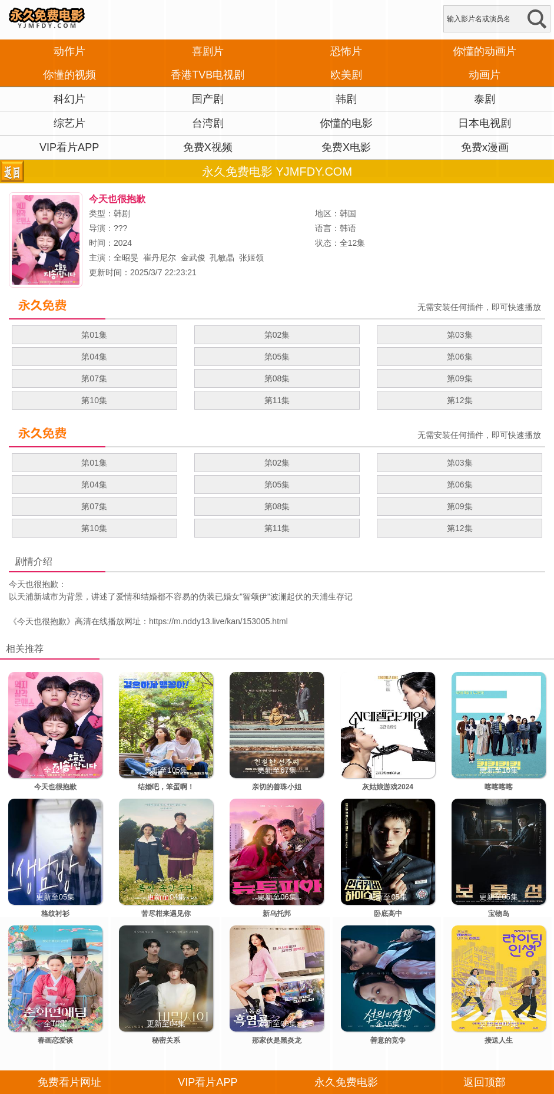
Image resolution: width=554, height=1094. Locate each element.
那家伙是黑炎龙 (276, 1040)
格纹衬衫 (55, 914)
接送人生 (499, 1040)
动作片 (69, 51)
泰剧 (484, 99)
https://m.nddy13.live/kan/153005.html (218, 621)
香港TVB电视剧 (207, 75)
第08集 (277, 378)
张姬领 (251, 257)
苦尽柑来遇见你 (166, 914)
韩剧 (346, 99)
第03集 (460, 335)
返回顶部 (484, 1082)
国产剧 (208, 99)
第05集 (277, 356)
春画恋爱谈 (55, 1040)
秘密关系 (166, 1040)
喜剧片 (208, 51)
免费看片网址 (69, 1082)
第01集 (94, 335)
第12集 (460, 400)
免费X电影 (346, 147)
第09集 (460, 378)
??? (120, 228)
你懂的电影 (346, 123)
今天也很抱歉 (42, 621)
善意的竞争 (388, 1040)
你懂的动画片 (484, 51)
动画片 (484, 75)
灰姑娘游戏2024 (387, 787)
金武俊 (193, 257)
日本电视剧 (484, 123)
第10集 (94, 400)
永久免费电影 (346, 1082)
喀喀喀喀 (499, 787)
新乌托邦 (277, 914)
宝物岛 (498, 914)
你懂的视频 (69, 75)
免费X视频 (208, 147)
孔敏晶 (222, 257)
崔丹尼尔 (159, 257)
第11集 (277, 400)
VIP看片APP (69, 147)
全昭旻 (126, 257)
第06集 (460, 356)
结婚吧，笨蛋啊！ (166, 787)
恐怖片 (346, 51)
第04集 (94, 356)
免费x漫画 (485, 147)
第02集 (277, 335)
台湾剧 (208, 123)
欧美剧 (346, 75)
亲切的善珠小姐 (276, 787)
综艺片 (69, 123)
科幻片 (69, 99)
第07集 (94, 378)
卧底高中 (388, 914)
